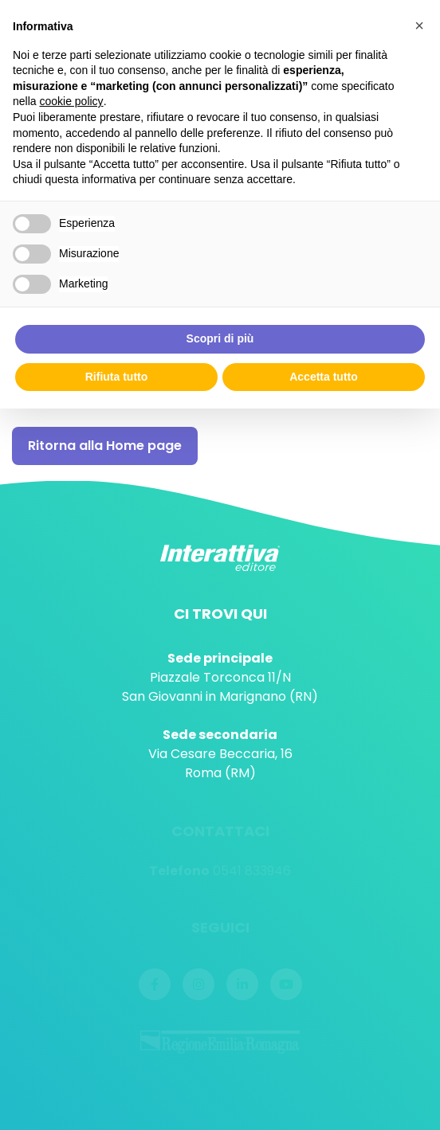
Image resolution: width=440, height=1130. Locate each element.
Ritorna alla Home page (105, 445)
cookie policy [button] (71, 101)
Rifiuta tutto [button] (116, 376)
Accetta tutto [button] (323, 376)
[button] (419, 25)
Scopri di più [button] (220, 338)
